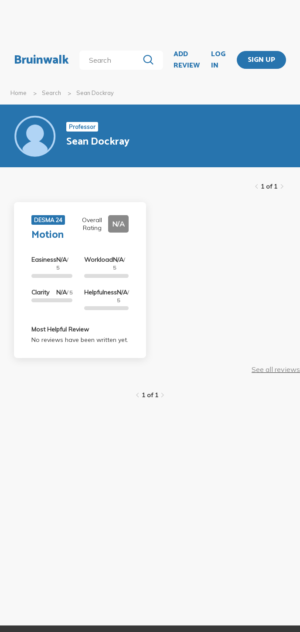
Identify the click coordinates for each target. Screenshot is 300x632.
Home (18, 92)
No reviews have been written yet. (79, 340)
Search (51, 92)
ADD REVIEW (187, 60)
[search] (111, 60)
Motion (47, 234)
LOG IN (218, 60)
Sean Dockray (95, 92)
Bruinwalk (41, 60)
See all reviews (276, 369)
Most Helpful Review (60, 329)
